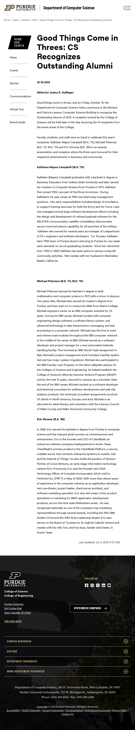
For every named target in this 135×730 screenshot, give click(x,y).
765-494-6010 (12, 621)
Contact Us (67, 714)
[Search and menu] (126, 8)
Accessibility (13, 710)
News (16, 20)
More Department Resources (67, 671)
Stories (14, 83)
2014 (34, 20)
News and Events (19, 42)
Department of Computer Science (69, 8)
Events (14, 70)
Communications (20, 96)
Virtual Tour (17, 109)
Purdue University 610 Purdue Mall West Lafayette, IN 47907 (17, 608)
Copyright (42, 706)
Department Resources (67, 661)
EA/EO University (31, 710)
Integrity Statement (53, 710)
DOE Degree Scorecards (97, 710)
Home (7, 20)
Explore (67, 651)
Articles (26, 20)
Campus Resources (67, 641)
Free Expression (74, 710)
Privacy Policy (119, 710)
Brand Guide (17, 122)
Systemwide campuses (87, 608)
